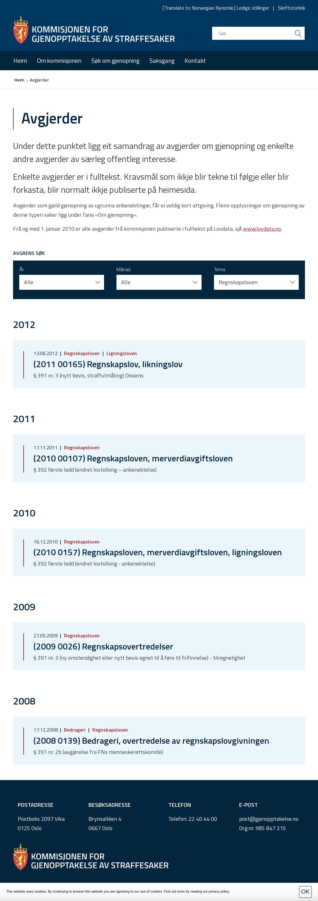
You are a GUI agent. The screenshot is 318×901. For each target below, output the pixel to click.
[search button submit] (298, 33)
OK (305, 891)
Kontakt (195, 60)
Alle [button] (28, 282)
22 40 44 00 (203, 819)
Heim (20, 60)
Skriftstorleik (291, 8)
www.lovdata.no (262, 228)
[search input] (258, 33)
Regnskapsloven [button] (238, 282)
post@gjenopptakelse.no (268, 819)
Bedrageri (75, 729)
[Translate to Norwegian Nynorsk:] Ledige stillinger (216, 8)
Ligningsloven (121, 353)
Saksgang (162, 60)
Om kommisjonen (59, 60)
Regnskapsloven (82, 353)
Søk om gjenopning (115, 60)
